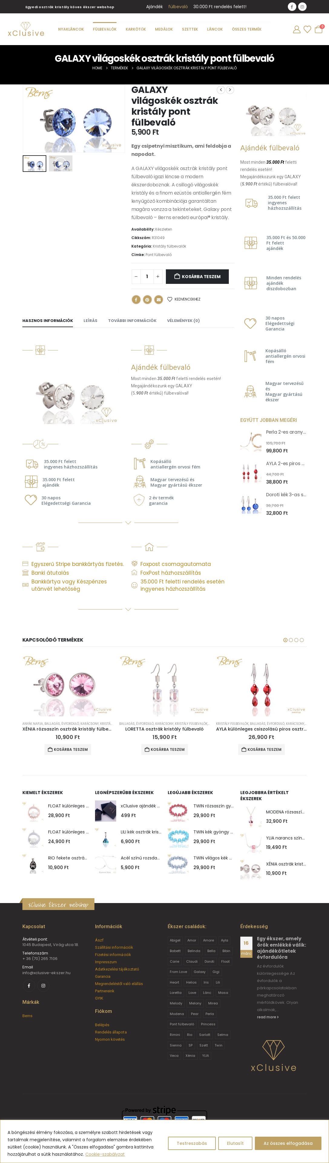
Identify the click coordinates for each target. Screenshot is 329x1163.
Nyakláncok (71, 29)
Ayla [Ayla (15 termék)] (224, 940)
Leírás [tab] (90, 321)
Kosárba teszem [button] (71, 749)
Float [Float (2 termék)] (225, 961)
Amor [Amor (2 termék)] (191, 940)
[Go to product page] (251, 441)
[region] (164, 1141)
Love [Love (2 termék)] (192, 992)
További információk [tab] (132, 321)
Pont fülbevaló (159, 254)
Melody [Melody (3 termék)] (176, 1003)
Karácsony (90, 723)
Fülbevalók (105, 29)
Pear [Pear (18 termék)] (195, 1013)
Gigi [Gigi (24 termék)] (215, 971)
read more (268, 1017)
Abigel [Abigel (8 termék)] (175, 940)
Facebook (136, 299)
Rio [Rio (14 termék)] (189, 1034)
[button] (60, 164)
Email (158, 299)
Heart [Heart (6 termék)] (174, 982)
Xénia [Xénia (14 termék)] (190, 1055)
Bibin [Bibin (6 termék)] (226, 950)
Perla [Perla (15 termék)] (210, 1013)
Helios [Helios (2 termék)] (191, 982)
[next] (230, 90)
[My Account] (296, 29)
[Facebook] (292, 6)
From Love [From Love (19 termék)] (178, 971)
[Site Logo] (25, 29)
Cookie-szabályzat (105, 1154)
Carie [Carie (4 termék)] (174, 961)
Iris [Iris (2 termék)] (206, 982)
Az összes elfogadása (288, 1143)
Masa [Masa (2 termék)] (223, 992)
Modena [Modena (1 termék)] (177, 1013)
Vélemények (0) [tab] (183, 321)
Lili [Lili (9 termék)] (218, 982)
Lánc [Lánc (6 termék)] (207, 992)
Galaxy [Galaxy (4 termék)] (200, 971)
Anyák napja (32, 723)
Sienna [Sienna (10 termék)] (176, 1045)
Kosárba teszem (201, 277)
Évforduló (70, 723)
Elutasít (235, 1143)
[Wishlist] (307, 29)
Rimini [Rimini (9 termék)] (175, 1034)
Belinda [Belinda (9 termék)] (194, 950)
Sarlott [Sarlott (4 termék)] (204, 1034)
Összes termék (247, 29)
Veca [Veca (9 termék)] (174, 1055)
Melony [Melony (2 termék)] (195, 1003)
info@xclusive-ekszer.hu (46, 973)
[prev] (221, 90)
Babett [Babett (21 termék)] (175, 950)
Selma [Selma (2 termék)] (222, 1034)
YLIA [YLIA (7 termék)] (205, 1055)
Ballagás (52, 723)
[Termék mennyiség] (147, 276)
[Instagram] (302, 6)
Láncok (215, 29)
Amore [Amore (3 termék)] (208, 940)
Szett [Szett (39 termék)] (203, 1045)
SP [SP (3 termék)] (190, 1045)
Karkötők (136, 29)
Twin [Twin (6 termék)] (218, 1045)
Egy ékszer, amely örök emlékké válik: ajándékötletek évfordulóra (281, 947)
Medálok (164, 29)
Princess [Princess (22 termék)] (208, 1024)
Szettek (190, 29)
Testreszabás (192, 1143)
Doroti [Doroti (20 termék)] (209, 961)
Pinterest (147, 299)
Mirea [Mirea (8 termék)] (213, 1003)
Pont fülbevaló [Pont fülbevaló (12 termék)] (182, 1024)
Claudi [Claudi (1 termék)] (192, 961)
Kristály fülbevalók (169, 246)
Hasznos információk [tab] (47, 321)
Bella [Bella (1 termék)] (211, 950)
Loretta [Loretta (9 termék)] (176, 992)
